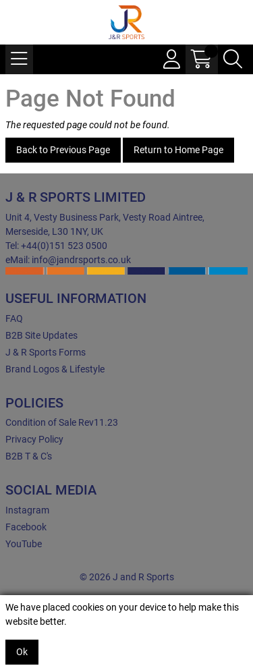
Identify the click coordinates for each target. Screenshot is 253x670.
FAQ (14, 318)
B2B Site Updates (41, 335)
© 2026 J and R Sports (127, 576)
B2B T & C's (28, 456)
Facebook (26, 527)
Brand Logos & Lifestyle (55, 369)
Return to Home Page (178, 149)
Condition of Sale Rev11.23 (61, 422)
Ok (22, 651)
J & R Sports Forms (45, 352)
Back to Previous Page (63, 149)
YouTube (23, 543)
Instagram (27, 510)
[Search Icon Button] (233, 59)
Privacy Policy (34, 439)
